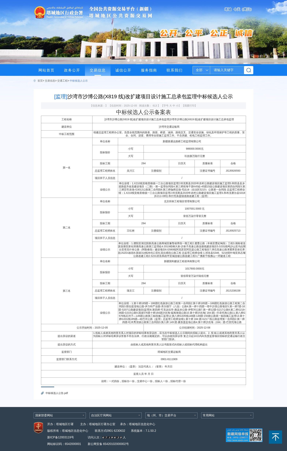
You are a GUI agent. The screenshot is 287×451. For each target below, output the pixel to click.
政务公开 (72, 70)
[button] (128, 60)
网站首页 (46, 70)
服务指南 (149, 70)
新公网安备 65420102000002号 (108, 443)
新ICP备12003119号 (61, 437)
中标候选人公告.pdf (57, 393)
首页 (40, 80)
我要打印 (189, 105)
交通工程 (62, 80)
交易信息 (98, 70)
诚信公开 (123, 70)
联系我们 (175, 70)
